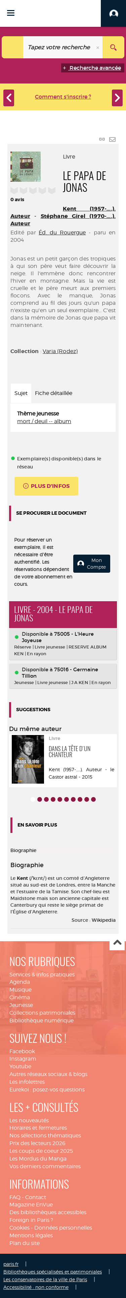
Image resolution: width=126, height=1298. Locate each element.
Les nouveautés (29, 1120)
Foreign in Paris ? (31, 1220)
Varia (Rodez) (60, 351)
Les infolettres (27, 1082)
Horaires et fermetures (38, 1128)
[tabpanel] (63, 418)
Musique (20, 989)
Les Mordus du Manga (38, 1158)
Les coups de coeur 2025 (41, 1151)
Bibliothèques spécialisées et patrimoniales (52, 1272)
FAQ (14, 1197)
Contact (35, 1197)
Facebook (22, 1051)
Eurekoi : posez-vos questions (47, 1089)
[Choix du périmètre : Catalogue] (13, 47)
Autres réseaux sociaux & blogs (48, 1074)
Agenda (19, 982)
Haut (117, 943)
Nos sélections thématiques (45, 1135)
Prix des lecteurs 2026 (37, 1143)
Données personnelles (63, 1228)
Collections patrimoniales (42, 1013)
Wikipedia (104, 920)
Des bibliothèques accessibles (47, 1212)
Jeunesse (21, 1005)
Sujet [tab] (21, 393)
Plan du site (24, 1243)
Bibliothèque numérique (41, 1020)
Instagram (22, 1059)
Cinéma (19, 997)
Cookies (19, 1228)
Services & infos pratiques (42, 974)
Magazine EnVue (31, 1204)
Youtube (20, 1066)
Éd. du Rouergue (62, 232)
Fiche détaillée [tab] (53, 393)
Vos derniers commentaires (45, 1166)
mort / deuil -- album (44, 421)
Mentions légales (31, 1235)
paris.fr (10, 1264)
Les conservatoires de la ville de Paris (45, 1279)
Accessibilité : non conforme (36, 1287)
